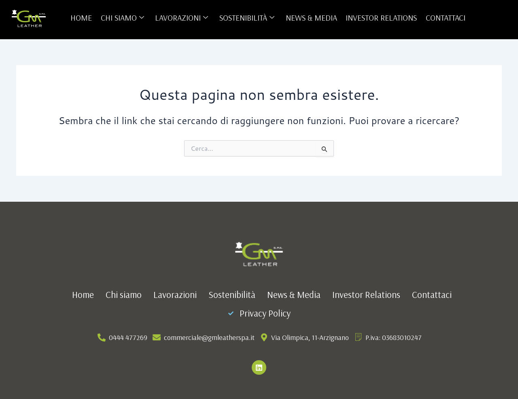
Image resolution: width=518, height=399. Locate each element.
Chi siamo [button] (123, 18)
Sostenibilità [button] (246, 18)
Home (83, 18)
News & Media (310, 18)
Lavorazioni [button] (182, 18)
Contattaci (443, 18)
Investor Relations (380, 18)
